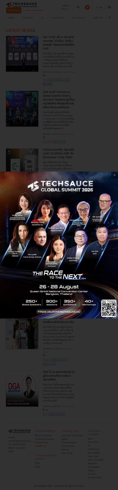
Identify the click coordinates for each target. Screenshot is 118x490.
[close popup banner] (114, 174)
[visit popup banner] (59, 245)
